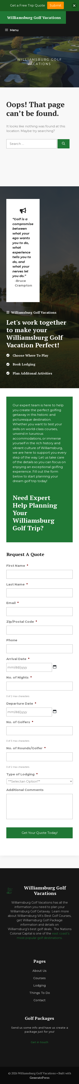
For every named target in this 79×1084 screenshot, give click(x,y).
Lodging (39, 985)
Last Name (17, 584)
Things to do (39, 993)
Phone (11, 640)
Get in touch (39, 1042)
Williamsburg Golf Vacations (34, 17)
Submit (55, 5)
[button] (74, 5)
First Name (17, 566)
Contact (39, 1000)
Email (12, 603)
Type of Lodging (22, 774)
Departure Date (21, 703)
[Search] (64, 144)
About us (39, 971)
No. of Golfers (19, 722)
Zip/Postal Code (21, 622)
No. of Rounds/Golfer (26, 748)
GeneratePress (40, 1078)
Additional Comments (25, 790)
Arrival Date (17, 659)
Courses (39, 978)
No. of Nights (19, 677)
